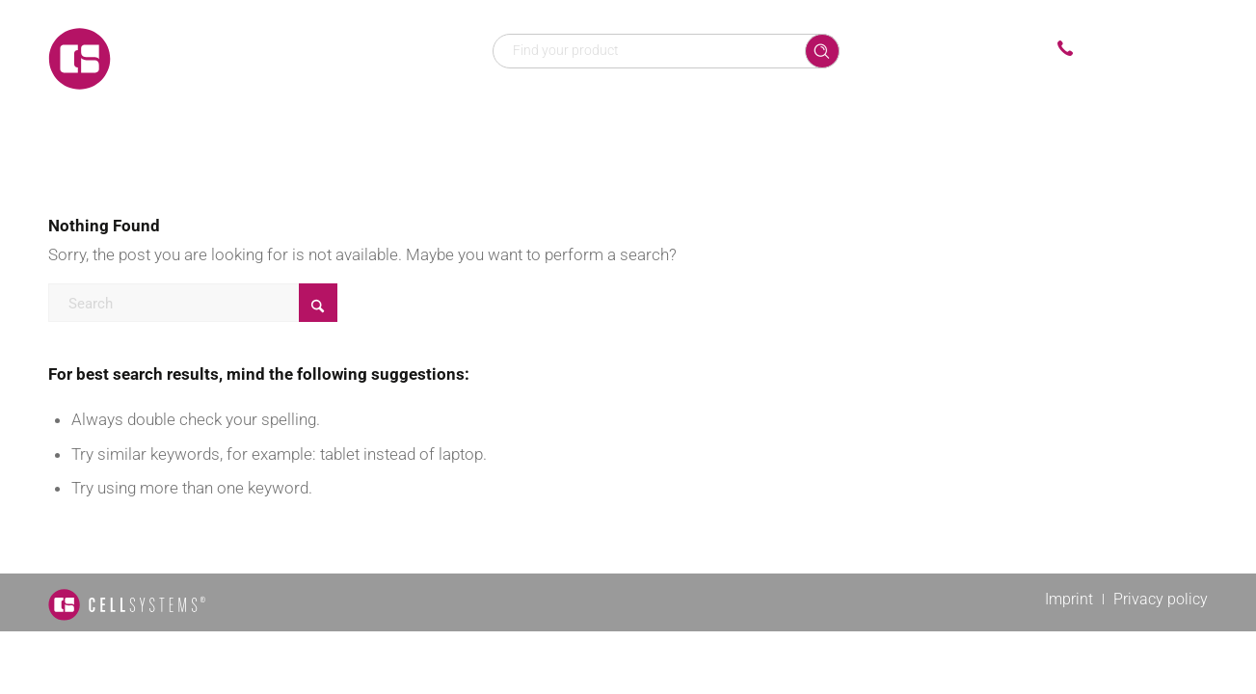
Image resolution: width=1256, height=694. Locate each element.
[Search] (192, 302)
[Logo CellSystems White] (202, 58)
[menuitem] (445, 116)
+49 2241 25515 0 (1145, 49)
